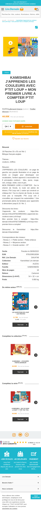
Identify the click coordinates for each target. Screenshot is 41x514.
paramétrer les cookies (9, 508)
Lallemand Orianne (15, 109)
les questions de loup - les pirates (20, 313)
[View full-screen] (36, 27)
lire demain (11, 20)
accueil (4, 20)
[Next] (36, 47)
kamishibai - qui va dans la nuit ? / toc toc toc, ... (20, 410)
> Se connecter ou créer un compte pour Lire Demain (20, 132)
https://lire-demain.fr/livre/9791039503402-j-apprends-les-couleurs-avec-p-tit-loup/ (20, 213)
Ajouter (27, 126)
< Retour (6, 72)
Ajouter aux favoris (20, 138)
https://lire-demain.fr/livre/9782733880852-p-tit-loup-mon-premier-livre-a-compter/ (20, 221)
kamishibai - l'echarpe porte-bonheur (20, 361)
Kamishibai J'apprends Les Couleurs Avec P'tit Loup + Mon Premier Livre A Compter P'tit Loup (19, 21)
